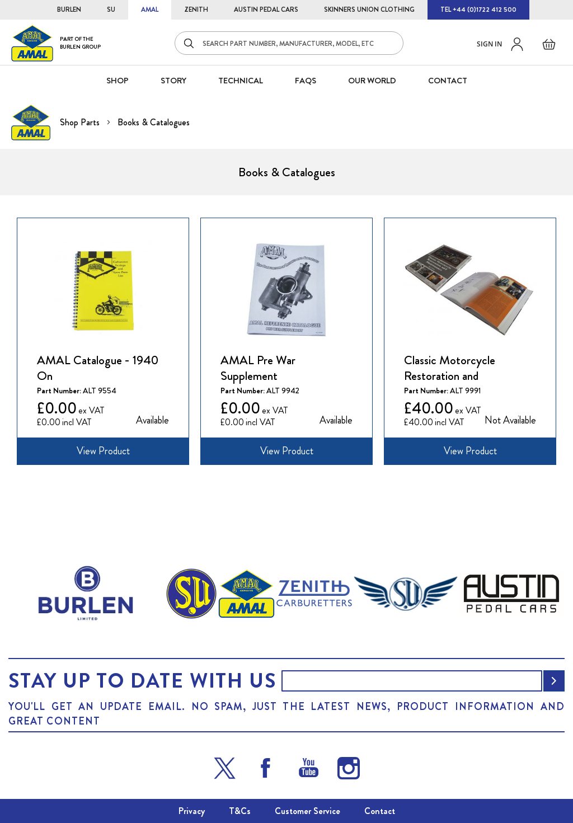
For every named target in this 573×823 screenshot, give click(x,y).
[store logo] (56, 43)
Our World (372, 80)
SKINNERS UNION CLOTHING (369, 9)
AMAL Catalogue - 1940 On (97, 368)
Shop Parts (81, 122)
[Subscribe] (554, 681)
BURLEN (69, 9)
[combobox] (289, 43)
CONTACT (447, 80)
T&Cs (240, 811)
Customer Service (307, 811)
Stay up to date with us (142, 681)
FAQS (305, 80)
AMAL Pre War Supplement (257, 368)
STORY (173, 80)
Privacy (192, 811)
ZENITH (196, 9)
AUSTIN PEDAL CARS (266, 9)
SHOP (117, 80)
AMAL (149, 9)
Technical (240, 80)
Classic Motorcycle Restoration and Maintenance (449, 368)
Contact (379, 811)
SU (111, 9)
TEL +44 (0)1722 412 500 (478, 9)
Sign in (489, 44)
